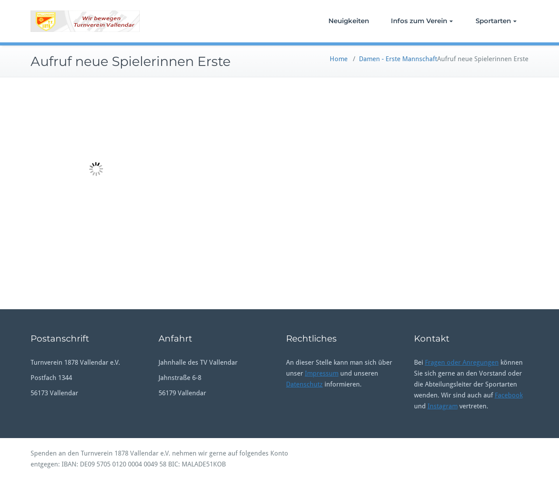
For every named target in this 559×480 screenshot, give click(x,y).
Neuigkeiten (348, 21)
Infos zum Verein (422, 21)
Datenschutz (304, 384)
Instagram (443, 406)
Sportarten (496, 21)
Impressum (321, 373)
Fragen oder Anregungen (462, 362)
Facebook (509, 395)
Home (339, 59)
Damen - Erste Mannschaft (398, 59)
